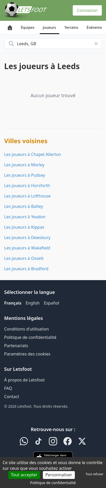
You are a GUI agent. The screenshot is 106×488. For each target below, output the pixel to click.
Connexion (87, 10)
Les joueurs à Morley (24, 165)
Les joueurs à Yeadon (24, 217)
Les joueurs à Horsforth (27, 185)
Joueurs (49, 27)
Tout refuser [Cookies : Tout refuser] (94, 474)
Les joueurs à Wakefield (27, 248)
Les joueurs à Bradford (26, 269)
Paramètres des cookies (27, 354)
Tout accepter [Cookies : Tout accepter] (24, 475)
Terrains (71, 27)
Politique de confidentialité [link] (53, 482)
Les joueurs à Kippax (24, 227)
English (32, 303)
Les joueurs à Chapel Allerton (32, 154)
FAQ (8, 388)
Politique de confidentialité (30, 337)
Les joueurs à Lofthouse (27, 196)
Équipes (28, 27)
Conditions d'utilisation (26, 329)
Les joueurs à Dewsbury (27, 237)
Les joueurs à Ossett (24, 258)
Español (51, 303)
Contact (11, 396)
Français (12, 303)
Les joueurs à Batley (23, 206)
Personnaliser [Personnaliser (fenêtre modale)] (58, 475)
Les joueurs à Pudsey (24, 175)
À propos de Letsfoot (24, 380)
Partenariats (16, 345)
